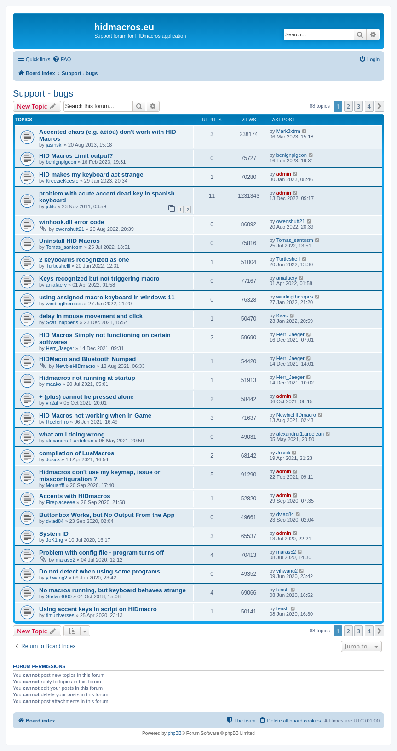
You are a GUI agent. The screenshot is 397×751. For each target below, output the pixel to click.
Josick (53, 459)
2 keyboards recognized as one (84, 259)
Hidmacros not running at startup (87, 377)
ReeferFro (57, 421)
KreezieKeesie (62, 180)
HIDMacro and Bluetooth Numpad (87, 358)
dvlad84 (55, 521)
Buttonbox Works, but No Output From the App (106, 514)
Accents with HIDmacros (74, 496)
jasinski (54, 145)
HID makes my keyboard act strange (91, 174)
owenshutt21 (70, 229)
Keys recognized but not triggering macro (99, 278)
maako (53, 384)
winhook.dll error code (71, 221)
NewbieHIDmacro (75, 366)
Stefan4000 (59, 596)
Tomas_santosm (64, 247)
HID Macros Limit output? (76, 155)
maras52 (65, 559)
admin (283, 174)
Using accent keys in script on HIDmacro (98, 609)
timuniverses (60, 615)
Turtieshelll (58, 266)
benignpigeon (61, 162)
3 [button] (358, 106)
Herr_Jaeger (60, 348)
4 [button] (369, 106)
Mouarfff (55, 485)
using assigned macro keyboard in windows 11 (107, 297)
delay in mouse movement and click (91, 316)
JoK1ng (54, 540)
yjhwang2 (56, 577)
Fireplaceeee (60, 502)
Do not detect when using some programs (99, 571)
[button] (379, 106)
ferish (282, 589)
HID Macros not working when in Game (95, 415)
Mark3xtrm (288, 131)
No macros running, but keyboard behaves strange (112, 590)
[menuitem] (61, 59)
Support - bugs (43, 93)
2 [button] (348, 106)
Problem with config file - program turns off (101, 552)
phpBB (175, 733)
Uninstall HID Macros (69, 240)
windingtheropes (64, 303)
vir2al (52, 403)
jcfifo (51, 206)
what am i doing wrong (72, 434)
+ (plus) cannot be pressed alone (86, 396)
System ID (54, 533)
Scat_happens (62, 322)
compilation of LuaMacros (76, 453)
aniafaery (56, 284)
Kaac (282, 315)
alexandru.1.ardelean (69, 440)
